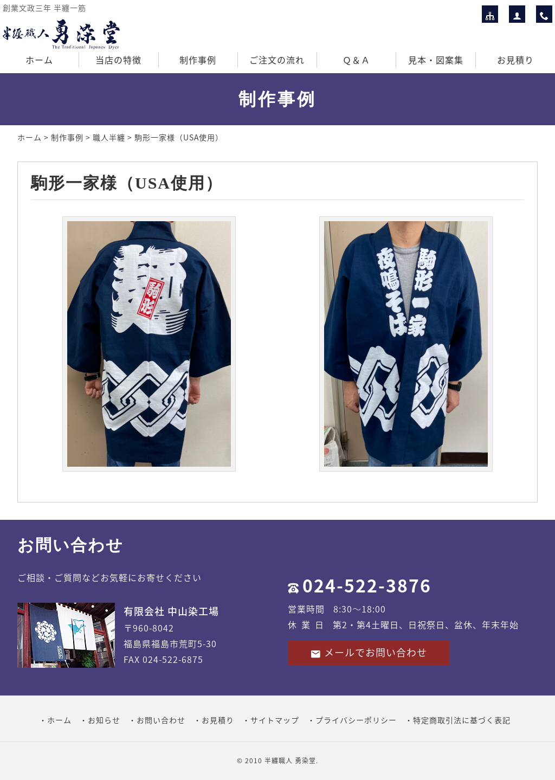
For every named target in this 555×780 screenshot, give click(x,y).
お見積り (515, 59)
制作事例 (197, 59)
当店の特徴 (118, 59)
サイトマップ (274, 719)
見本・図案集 (435, 59)
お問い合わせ (161, 719)
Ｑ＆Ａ (356, 59)
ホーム (39, 59)
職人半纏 (109, 137)
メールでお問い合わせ (368, 652)
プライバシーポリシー (356, 719)
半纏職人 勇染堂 (290, 760)
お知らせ (104, 719)
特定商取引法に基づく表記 (462, 719)
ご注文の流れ (277, 59)
